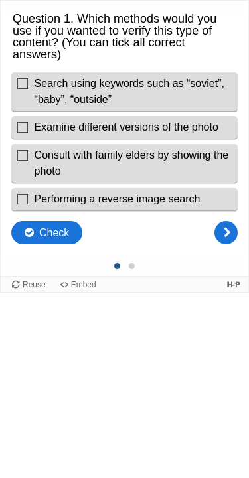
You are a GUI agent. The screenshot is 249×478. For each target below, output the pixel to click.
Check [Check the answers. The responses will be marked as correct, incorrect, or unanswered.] (54, 232)
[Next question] (226, 232)
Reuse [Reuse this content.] (34, 284)
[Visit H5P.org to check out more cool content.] (234, 284)
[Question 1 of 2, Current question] (117, 266)
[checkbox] (124, 91)
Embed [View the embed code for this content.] (83, 284)
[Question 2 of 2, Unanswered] (132, 266)
